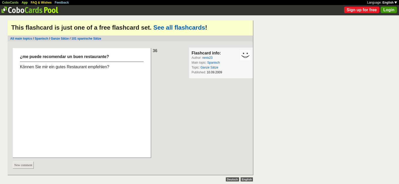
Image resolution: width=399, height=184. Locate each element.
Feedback (62, 2)
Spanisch (41, 38)
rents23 (207, 58)
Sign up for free (362, 10)
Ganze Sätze (60, 38)
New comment (23, 165)
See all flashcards (179, 27)
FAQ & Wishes (41, 2)
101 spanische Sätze (86, 38)
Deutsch (232, 179)
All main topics (21, 38)
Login (388, 10)
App (25, 2)
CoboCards (10, 2)
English (389, 2)
